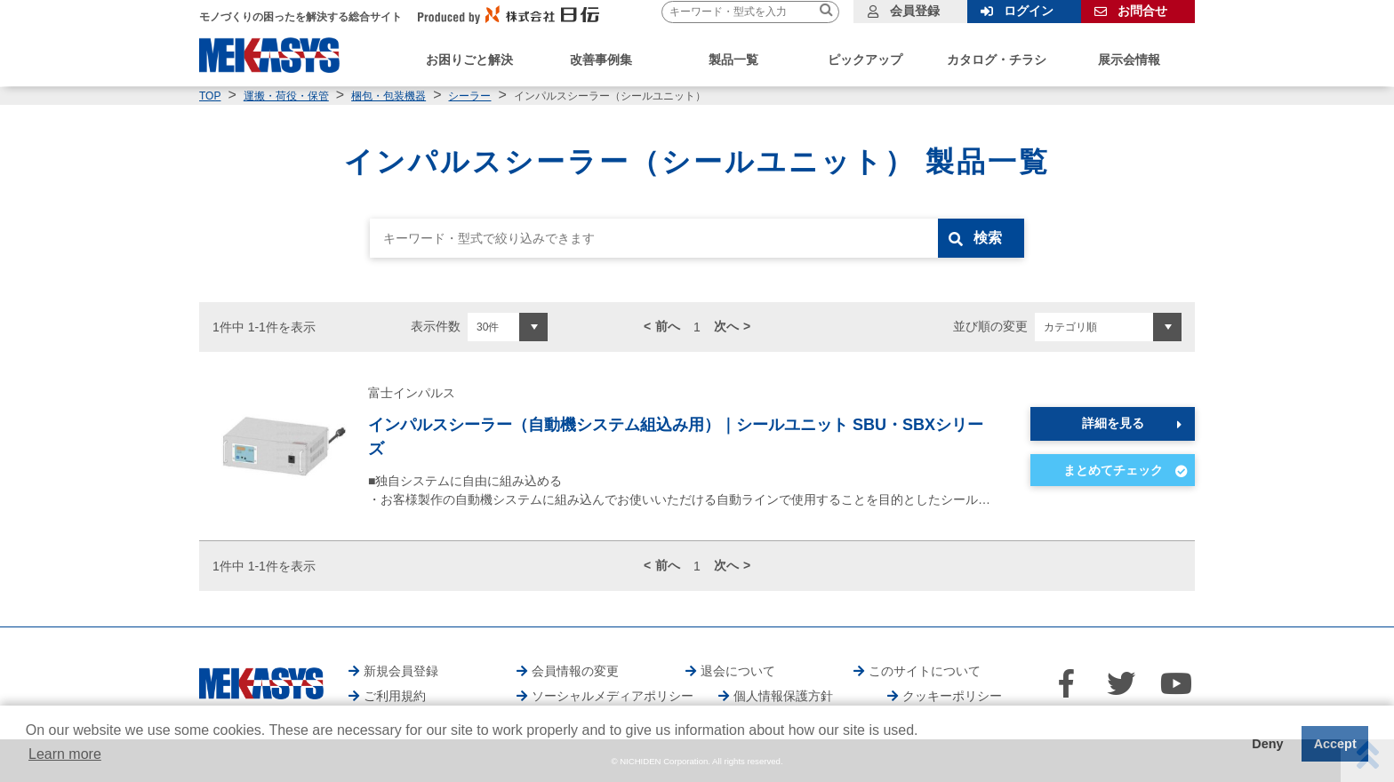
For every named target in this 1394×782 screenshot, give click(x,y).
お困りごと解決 (469, 59)
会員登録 (915, 11)
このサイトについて (925, 671)
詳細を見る (1113, 423)
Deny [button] (1267, 744)
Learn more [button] (64, 754)
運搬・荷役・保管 (286, 96)
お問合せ (1142, 11)
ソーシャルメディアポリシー (612, 696)
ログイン (1029, 11)
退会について (738, 671)
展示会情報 (1129, 59)
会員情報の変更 (575, 671)
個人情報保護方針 (783, 696)
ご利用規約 (395, 696)
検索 (987, 237)
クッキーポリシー (952, 696)
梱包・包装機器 (388, 96)
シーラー (469, 96)
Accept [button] (1335, 744)
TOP (209, 96)
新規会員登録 (401, 671)
